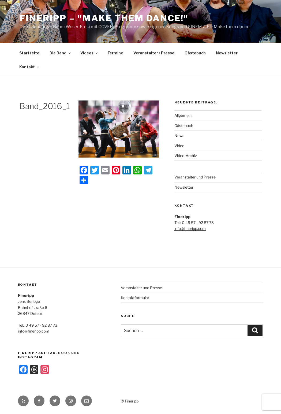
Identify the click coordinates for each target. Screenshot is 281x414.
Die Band (61, 53)
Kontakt (29, 67)
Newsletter (227, 53)
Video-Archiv (185, 155)
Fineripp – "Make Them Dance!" (104, 18)
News (179, 135)
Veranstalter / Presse (153, 53)
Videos (89, 53)
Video (179, 145)
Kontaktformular (135, 297)
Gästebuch (195, 53)
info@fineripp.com (190, 228)
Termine (115, 53)
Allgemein (183, 115)
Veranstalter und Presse (195, 177)
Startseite (29, 53)
